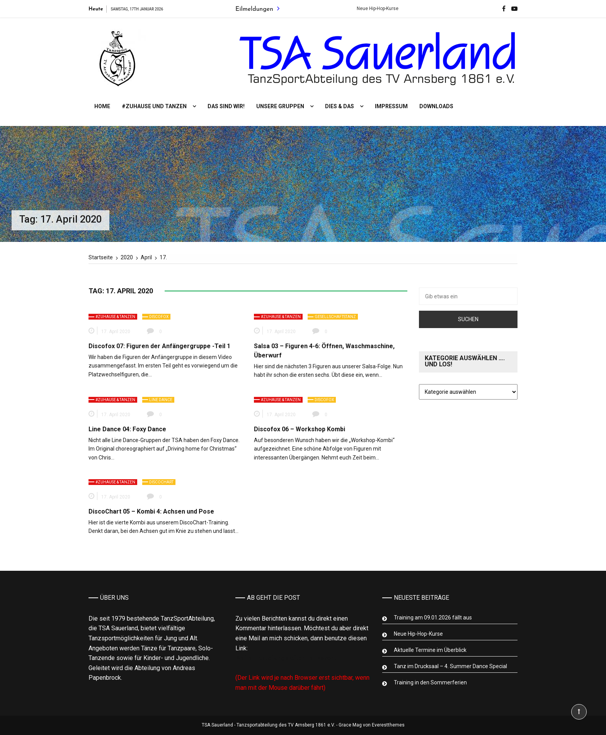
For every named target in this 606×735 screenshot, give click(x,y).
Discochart (161, 482)
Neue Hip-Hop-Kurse (383, 8)
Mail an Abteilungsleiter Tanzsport (285, 658)
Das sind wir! (226, 106)
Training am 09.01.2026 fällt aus (433, 617)
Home (102, 106)
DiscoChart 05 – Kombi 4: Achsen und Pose (151, 511)
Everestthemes (388, 725)
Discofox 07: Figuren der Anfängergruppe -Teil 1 (159, 346)
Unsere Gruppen (280, 106)
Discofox (159, 317)
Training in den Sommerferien (430, 682)
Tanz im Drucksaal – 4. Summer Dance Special (450, 666)
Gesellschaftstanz (335, 317)
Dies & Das (339, 106)
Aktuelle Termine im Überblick (430, 650)
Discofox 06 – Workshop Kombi (299, 429)
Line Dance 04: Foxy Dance (127, 429)
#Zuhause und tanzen (154, 106)
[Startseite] (101, 257)
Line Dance (160, 400)
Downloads (436, 106)
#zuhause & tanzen (115, 317)
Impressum (391, 106)
